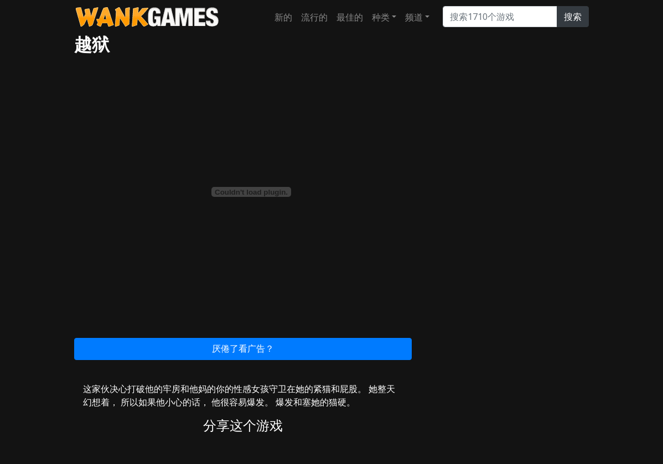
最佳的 (349, 17)
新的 (283, 17)
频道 (414, 17)
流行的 (314, 17)
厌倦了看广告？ (243, 348)
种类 (381, 17)
